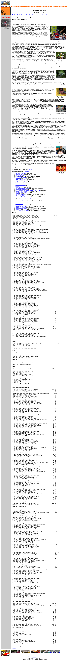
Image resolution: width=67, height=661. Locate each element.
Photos (48, 6)
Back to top (14, 648)
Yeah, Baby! (18, 209)
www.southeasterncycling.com (27, 198)
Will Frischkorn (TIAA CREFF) (22, 191)
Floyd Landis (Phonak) (20, 179)
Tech (22, 6)
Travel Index (38, 656)
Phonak (17, 186)
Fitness (53, 6)
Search (61, 6)
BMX (36, 6)
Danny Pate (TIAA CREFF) (21, 192)
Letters (57, 6)
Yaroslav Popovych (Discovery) (22, 206)
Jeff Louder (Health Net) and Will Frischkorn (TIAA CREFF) (28, 190)
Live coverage (3, 9)
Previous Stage (45, 14)
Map (2, 12)
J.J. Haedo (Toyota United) (21, 173)
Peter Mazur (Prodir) (20, 187)
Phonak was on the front (20, 200)
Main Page (14, 14)
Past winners (3, 13)
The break (18, 182)
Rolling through (19, 180)
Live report (39, 14)
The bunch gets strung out (21, 189)
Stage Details (32, 14)
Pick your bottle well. (20, 175)
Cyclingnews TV (14, 6)
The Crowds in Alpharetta (21, 207)
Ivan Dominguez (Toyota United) (22, 188)
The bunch (18, 178)
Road (30, 6)
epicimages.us (26, 171)
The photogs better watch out (21, 208)
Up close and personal (20, 181)
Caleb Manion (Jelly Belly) (21, 185)
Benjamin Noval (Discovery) (21, 205)
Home (2, 7)
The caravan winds (19, 204)
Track (45, 6)
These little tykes (19, 174)
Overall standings (24, 14)
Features (26, 6)
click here (30, 169)
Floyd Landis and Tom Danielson (22, 210)
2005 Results (3, 14)
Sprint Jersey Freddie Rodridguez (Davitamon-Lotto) (26, 201)
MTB (33, 6)
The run (17, 193)
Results (18, 14)
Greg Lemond (18, 176)
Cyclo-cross (40, 6)
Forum (65, 6)
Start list (2, 10)
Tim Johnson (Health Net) (21, 177)
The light (17, 184)
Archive (33, 656)
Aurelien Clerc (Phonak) (20, 203)
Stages (2, 8)
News (20, 6)
